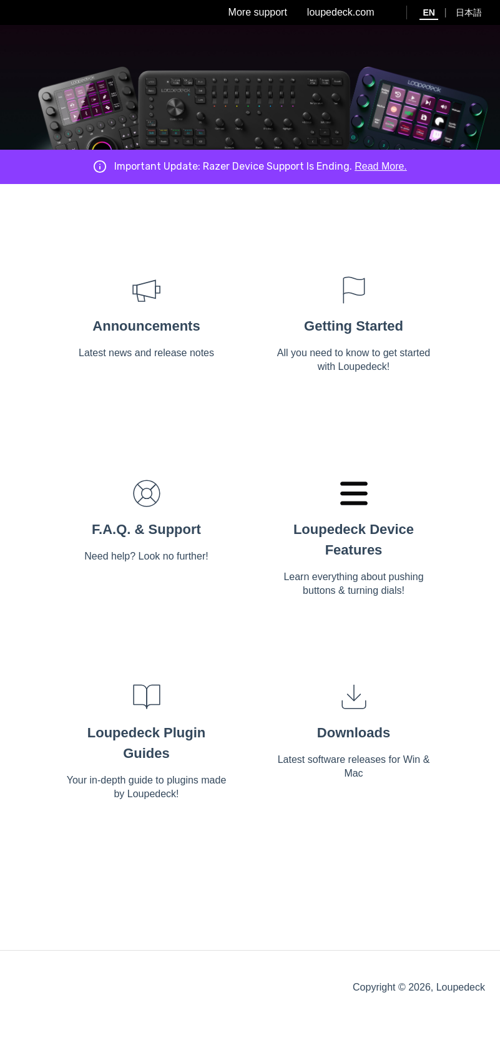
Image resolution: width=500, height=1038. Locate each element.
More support (257, 12)
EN (428, 12)
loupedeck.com (341, 12)
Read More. (381, 166)
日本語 (469, 12)
